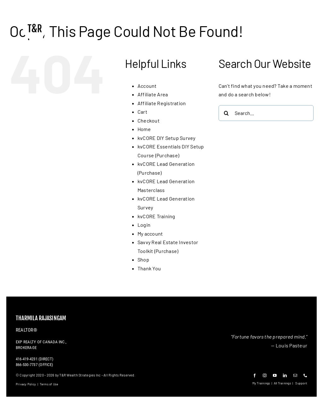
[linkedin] (285, 375)
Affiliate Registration (162, 103)
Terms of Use (49, 384)
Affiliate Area (153, 94)
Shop (143, 259)
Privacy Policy (26, 384)
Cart (142, 112)
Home (144, 129)
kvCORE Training (156, 216)
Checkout (149, 120)
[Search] (226, 113)
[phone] (305, 375)
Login (144, 225)
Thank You (149, 268)
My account (150, 234)
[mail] (295, 375)
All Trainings (282, 383)
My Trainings (261, 383)
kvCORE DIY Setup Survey (167, 138)
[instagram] (265, 375)
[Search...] (266, 113)
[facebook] (254, 375)
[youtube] (275, 375)
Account (147, 86)
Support (301, 383)
